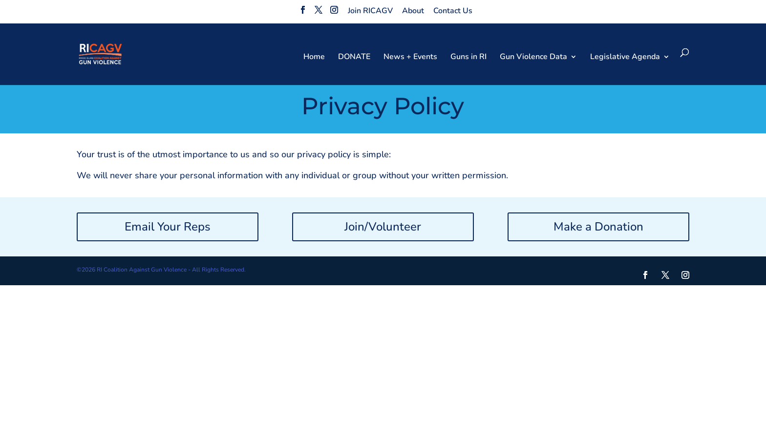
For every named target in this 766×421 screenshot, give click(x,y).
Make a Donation (598, 226)
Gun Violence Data (533, 57)
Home (314, 57)
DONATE (354, 57)
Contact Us (452, 10)
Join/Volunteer (382, 226)
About (413, 10)
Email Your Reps (168, 226)
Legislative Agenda (625, 57)
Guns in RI (468, 57)
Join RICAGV (370, 10)
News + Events (410, 57)
